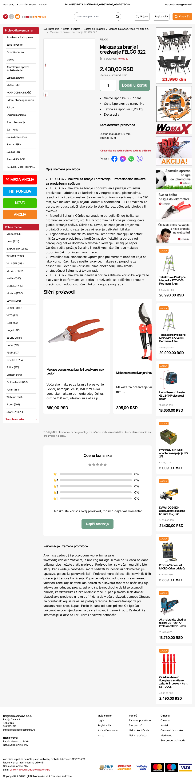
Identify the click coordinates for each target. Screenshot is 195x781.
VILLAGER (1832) (15, 263)
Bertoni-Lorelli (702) (17, 382)
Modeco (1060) (14, 293)
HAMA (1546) (13, 278)
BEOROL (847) (14, 337)
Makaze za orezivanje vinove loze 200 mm (144, 373)
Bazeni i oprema (15, 52)
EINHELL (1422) (14, 285)
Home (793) (12, 345)
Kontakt (165, 725)
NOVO (20, 203)
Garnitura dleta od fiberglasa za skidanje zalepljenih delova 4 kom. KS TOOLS (173, 682)
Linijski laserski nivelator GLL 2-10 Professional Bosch (172, 395)
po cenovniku (134, 103)
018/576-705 (106, 4)
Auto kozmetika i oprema (19, 37)
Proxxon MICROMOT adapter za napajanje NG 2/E (173, 453)
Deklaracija (111, 114)
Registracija (104, 725)
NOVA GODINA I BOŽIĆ (18, 92)
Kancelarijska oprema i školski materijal (18, 68)
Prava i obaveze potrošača (97, 615)
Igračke (10, 59)
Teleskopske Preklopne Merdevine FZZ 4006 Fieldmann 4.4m (172, 280)
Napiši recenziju (97, 524)
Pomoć (43, 4)
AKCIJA (20, 214)
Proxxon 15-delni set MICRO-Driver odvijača (172, 567)
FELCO (104, 39)
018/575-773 (76, 4)
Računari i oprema (16, 114)
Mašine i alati (13, 85)
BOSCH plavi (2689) (17, 248)
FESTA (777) (12, 352)
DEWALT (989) (14, 307)
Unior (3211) (12, 241)
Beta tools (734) (14, 360)
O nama (165, 720)
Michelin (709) (14, 374)
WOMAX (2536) (15, 256)
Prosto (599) (13, 404)
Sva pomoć (135, 725)
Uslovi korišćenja (139, 730)
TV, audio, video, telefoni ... (20, 166)
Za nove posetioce (140, 720)
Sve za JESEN (13, 144)
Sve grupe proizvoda (173, 740)
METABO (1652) (15, 270)
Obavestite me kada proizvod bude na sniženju (125, 150)
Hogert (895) (13, 330)
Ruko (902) (12, 322)
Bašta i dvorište (14, 44)
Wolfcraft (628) (14, 397)
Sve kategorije (51, 28)
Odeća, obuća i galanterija (20, 99)
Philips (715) (12, 367)
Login (101, 720)
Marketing (8, 4)
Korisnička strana (26, 4)
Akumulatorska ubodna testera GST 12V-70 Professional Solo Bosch (172, 623)
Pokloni (10, 107)
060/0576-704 (122, 4)
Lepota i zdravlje (15, 77)
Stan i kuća (12, 129)
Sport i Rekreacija (15, 122)
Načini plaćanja (137, 735)
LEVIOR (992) (13, 300)
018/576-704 (91, 4)
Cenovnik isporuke (172, 730)
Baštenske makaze (94, 28)
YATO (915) (12, 315)
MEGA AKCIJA (20, 179)
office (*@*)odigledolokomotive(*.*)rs (30, 769)
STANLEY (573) (14, 411)
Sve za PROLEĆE (15, 159)
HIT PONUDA (20, 191)
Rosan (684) (13, 389)
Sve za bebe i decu (16, 136)
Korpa (101, 735)
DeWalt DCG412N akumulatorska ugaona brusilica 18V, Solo (172, 511)
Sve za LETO (13, 151)
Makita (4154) (13, 233)
